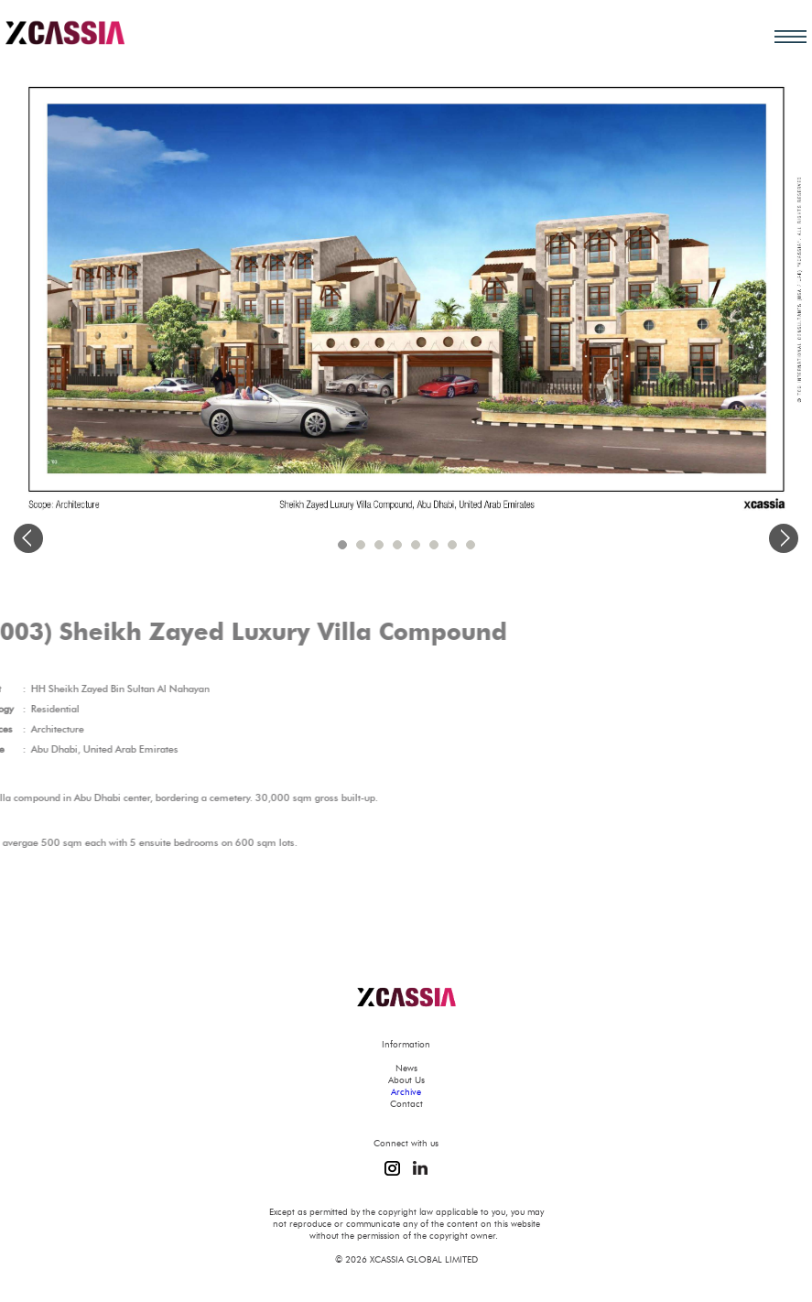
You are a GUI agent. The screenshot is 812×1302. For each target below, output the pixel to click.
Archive (406, 1092)
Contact (406, 1104)
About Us (406, 1080)
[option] (406, 288)
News (406, 1068)
